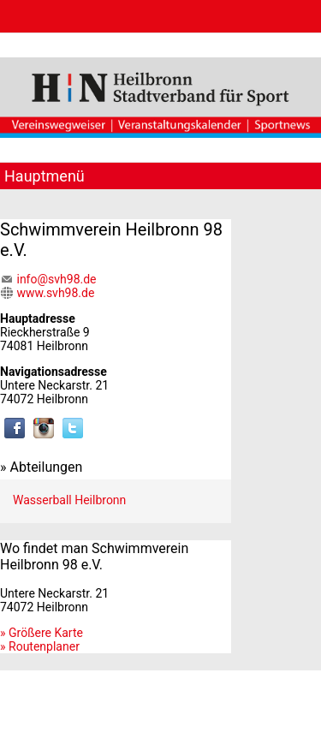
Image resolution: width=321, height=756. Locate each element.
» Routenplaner (40, 646)
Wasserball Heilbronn (69, 500)
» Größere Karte (41, 633)
